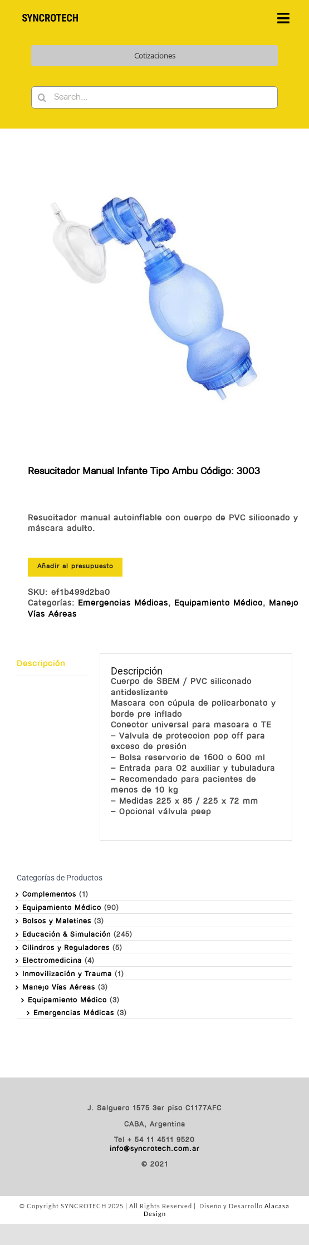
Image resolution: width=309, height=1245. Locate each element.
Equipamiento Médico (218, 603)
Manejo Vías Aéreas (58, 987)
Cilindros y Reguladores (66, 948)
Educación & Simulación (66, 934)
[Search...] (154, 97)
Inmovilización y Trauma (67, 974)
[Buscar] (42, 97)
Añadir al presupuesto (75, 566)
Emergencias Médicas (123, 603)
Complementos (49, 894)
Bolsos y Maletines (56, 921)
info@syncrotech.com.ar (155, 1149)
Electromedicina (52, 960)
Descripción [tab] (41, 664)
